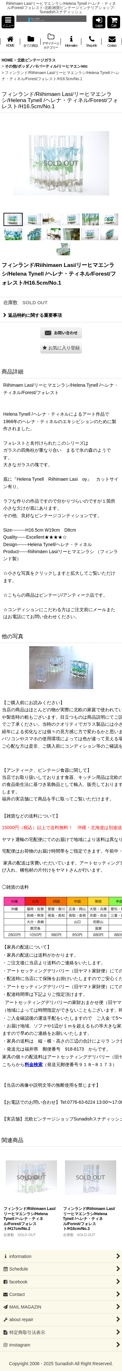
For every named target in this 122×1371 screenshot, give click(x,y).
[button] (8, 22)
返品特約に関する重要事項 (32, 315)
